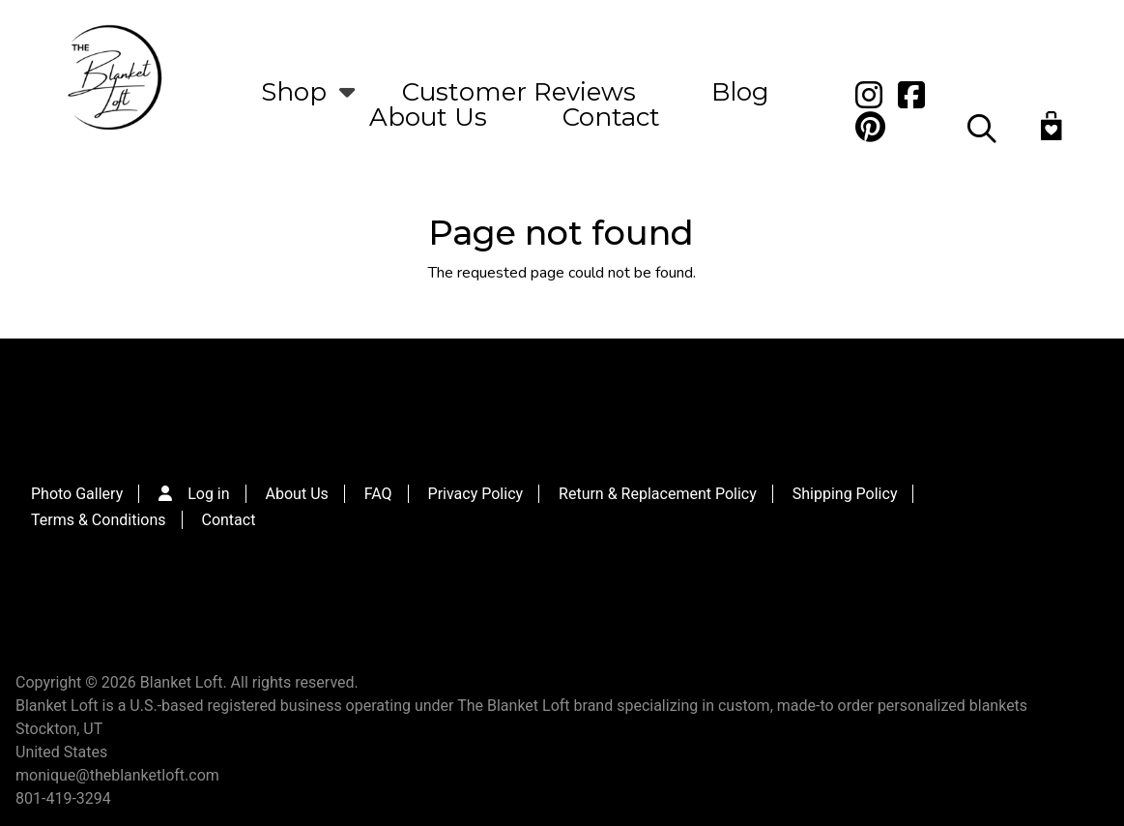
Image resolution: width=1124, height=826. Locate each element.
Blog (740, 91)
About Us (428, 117)
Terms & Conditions (98, 520)
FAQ (378, 494)
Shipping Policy (845, 494)
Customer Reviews (519, 91)
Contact (611, 117)
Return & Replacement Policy (658, 494)
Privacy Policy (476, 494)
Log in (208, 494)
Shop (293, 91)
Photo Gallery (77, 494)
